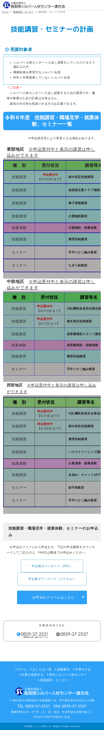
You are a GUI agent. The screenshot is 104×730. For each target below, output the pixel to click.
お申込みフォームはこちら (53, 598)
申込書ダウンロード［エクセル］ (52, 580)
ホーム (22, 669)
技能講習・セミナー (54, 680)
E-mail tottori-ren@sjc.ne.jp (52, 716)
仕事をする (83, 669)
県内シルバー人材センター (68, 674)
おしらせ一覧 (42, 669)
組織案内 (63, 669)
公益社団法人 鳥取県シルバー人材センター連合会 (34, 5)
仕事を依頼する (33, 674)
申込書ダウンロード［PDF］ (52, 567)
